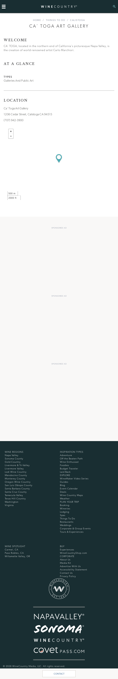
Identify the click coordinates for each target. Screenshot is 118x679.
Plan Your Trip (69, 501)
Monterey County (15, 478)
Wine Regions (14, 452)
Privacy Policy (68, 576)
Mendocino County (16, 475)
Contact (59, 673)
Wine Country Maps (71, 495)
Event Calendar (69, 488)
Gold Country (13, 461)
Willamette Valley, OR (17, 556)
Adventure (66, 455)
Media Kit (65, 563)
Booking (64, 505)
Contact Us (66, 573)
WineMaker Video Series (74, 478)
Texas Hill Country (15, 498)
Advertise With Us (70, 566)
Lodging (64, 511)
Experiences (67, 549)
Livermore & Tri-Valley (17, 465)
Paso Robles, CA (14, 553)
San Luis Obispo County (18, 485)
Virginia (9, 505)
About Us (65, 559)
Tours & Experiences (72, 531)
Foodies (64, 465)
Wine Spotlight (15, 546)
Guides (64, 481)
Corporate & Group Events (75, 528)
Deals (63, 491)
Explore (65, 475)
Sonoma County (14, 458)
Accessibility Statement (73, 569)
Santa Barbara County (17, 488)
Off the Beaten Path (71, 458)
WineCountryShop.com (73, 553)
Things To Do (55, 20)
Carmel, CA (11, 549)
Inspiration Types (71, 452)
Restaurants (66, 521)
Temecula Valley (14, 495)
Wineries (65, 508)
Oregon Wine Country (18, 481)
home (37, 20)
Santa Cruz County (16, 491)
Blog (62, 485)
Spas (62, 515)
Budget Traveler (69, 468)
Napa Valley (11, 455)
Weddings (65, 525)
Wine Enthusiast (69, 461)
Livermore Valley (14, 468)
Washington (11, 501)
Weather (65, 498)
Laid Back (65, 471)
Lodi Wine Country (16, 471)
